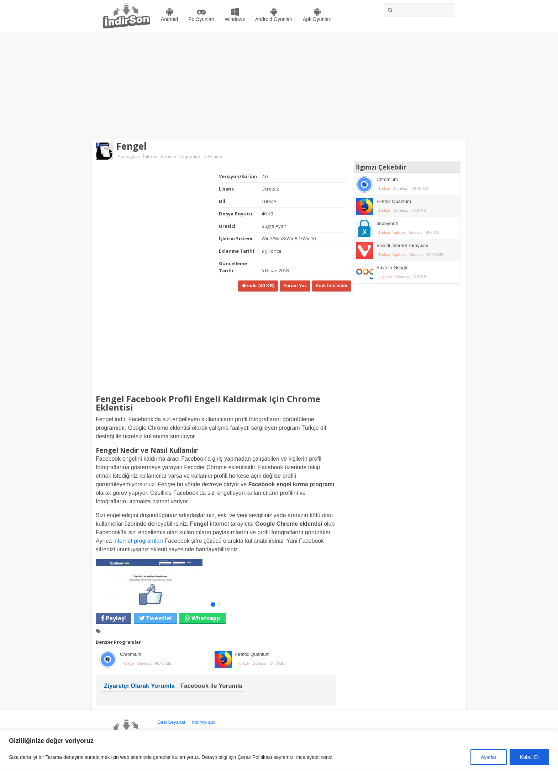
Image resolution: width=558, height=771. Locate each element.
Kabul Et (529, 757)
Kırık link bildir (332, 285)
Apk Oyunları (317, 19)
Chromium (130, 654)
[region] (279, 750)
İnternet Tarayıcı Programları (172, 156)
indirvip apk (204, 722)
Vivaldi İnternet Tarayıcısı (402, 245)
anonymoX (388, 223)
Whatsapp (205, 618)
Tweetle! (158, 618)
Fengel (131, 146)
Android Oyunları (274, 19)
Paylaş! (115, 618)
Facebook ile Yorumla (211, 685)
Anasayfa (127, 156)
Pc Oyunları (201, 19)
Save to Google (393, 267)
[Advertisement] (279, 85)
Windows (235, 19)
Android (169, 19)
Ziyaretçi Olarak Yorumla (139, 685)
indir (260, 285)
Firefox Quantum (252, 654)
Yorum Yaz (294, 285)
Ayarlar (488, 757)
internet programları (138, 541)
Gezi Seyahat (171, 722)
